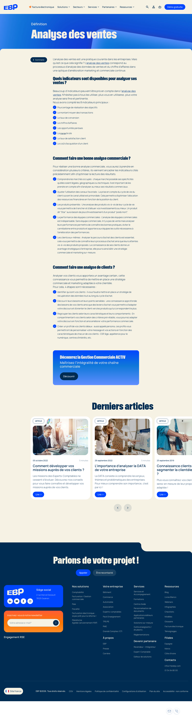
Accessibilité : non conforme (175, 691)
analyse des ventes (97, 63)
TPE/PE (106, 621)
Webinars (169, 602)
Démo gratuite (175, 7)
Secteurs (79, 7)
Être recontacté (104, 572)
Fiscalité (75, 609)
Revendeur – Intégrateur (145, 647)
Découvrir (69, 376)
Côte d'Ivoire (170, 653)
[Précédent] (118, 508)
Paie (74, 604)
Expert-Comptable (142, 651)
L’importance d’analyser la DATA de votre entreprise (120, 468)
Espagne (168, 643)
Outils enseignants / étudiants (143, 628)
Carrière (106, 653)
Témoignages (171, 631)
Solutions (63, 7)
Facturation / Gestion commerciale (81, 597)
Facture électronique (43, 7)
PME (105, 626)
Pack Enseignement (112, 616)
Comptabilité (78, 592)
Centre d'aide (140, 604)
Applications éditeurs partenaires (143, 616)
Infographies (170, 607)
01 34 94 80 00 (171, 670)
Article (38, 421)
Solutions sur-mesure (143, 622)
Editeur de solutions (142, 656)
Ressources (127, 7)
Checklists (169, 611)
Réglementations (141, 634)
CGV (71, 691)
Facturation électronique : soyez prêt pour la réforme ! (84, 614)
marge (63, 133)
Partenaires (109, 7)
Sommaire (38, 60)
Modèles (168, 616)
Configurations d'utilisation (134, 691)
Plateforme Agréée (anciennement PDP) (84, 621)
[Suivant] (128, 508)
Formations (139, 599)
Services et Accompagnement (142, 593)
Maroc (167, 648)
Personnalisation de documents (142, 609)
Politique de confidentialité (107, 691)
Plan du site (154, 691)
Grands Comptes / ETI (112, 631)
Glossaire (169, 621)
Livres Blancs (170, 597)
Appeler (83, 572)
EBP (104, 643)
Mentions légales (83, 691)
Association (108, 607)
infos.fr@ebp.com (173, 666)
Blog (167, 592)
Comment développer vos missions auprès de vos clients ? (58, 468)
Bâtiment (107, 592)
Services (93, 7)
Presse (106, 648)
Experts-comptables (112, 611)
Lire (38, 494)
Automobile (108, 602)
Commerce (108, 597)
